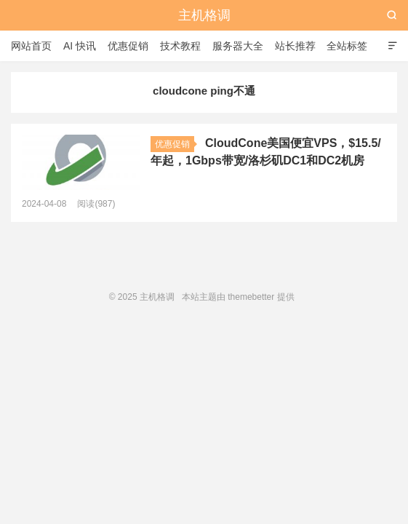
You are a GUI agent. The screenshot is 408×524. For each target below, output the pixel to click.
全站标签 (347, 46)
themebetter (251, 297)
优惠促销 (128, 46)
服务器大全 (237, 46)
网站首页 (31, 46)
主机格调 (204, 15)
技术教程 (180, 46)
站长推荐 (295, 46)
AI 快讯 (79, 46)
